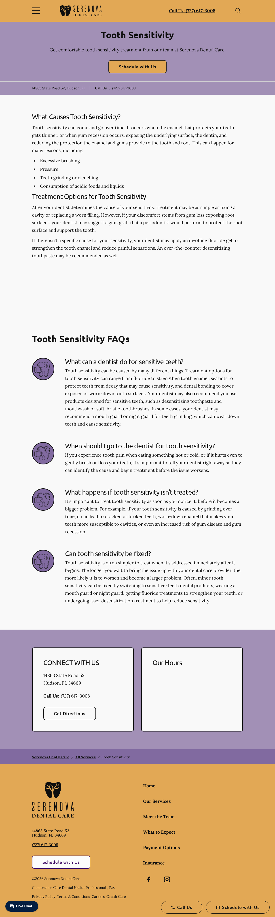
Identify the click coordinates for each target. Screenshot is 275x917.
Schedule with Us (137, 67)
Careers (98, 896)
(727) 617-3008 (124, 88)
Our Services (157, 801)
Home (149, 785)
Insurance (154, 863)
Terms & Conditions (73, 896)
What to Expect (159, 832)
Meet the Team (159, 816)
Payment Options (161, 847)
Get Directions (69, 713)
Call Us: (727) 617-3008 (192, 10)
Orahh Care (116, 896)
